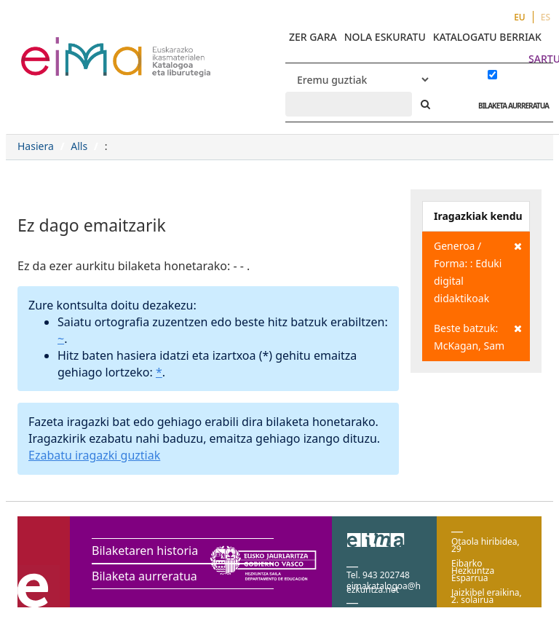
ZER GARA (313, 37)
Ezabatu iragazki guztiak (94, 455)
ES (545, 17)
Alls (79, 146)
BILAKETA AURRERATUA (510, 105)
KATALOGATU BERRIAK (487, 37)
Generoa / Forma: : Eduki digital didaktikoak (478, 271)
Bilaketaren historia (145, 551)
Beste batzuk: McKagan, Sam (478, 336)
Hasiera (35, 146)
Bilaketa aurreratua (144, 576)
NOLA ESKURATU (385, 37)
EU (520, 17)
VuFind (59, 48)
